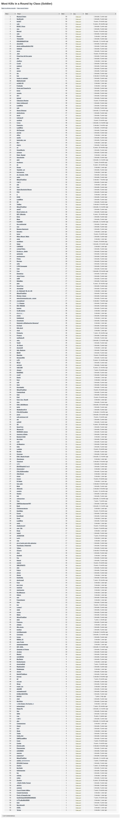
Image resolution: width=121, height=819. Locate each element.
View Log (78, 16)
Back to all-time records (9, 8)
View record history (22, 8)
